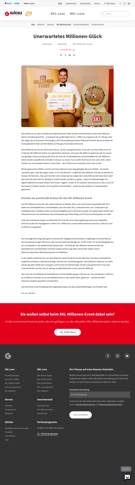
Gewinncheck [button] (85, 3)
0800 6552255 (16, 478)
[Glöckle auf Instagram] (124, 3)
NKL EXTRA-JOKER (44, 379)
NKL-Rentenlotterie (44, 383)
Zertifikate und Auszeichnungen (17, 428)
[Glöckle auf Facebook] (120, 3)
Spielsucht (9, 413)
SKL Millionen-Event (64, 24)
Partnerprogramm (47, 433)
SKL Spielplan (10, 391)
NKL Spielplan (42, 391)
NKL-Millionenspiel (44, 375)
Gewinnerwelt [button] (71, 3)
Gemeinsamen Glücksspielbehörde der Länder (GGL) (96, 477)
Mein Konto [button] (109, 3)
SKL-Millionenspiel (12, 375)
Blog (33, 24)
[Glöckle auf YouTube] (129, 3)
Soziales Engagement (81, 24)
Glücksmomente (98, 24)
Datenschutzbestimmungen (110, 404)
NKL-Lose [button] (77, 13)
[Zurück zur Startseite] (18, 14)
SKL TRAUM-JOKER (12, 383)
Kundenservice (10, 409)
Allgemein (41, 24)
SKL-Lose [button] (58, 13)
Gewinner (50, 24)
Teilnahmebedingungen (85, 404)
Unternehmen (10, 436)
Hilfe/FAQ (8, 405)
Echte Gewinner (43, 405)
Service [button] (97, 3)
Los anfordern (67, 332)
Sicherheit (9, 432)
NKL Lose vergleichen (45, 387)
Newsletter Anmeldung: (79, 389)
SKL (74, 50)
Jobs (6, 440)
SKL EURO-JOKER (12, 379)
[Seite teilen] (61, 55)
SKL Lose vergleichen (13, 387)
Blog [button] (60, 3)
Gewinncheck (42, 413)
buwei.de (16, 475)
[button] (127, 477)
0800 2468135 (45, 475)
